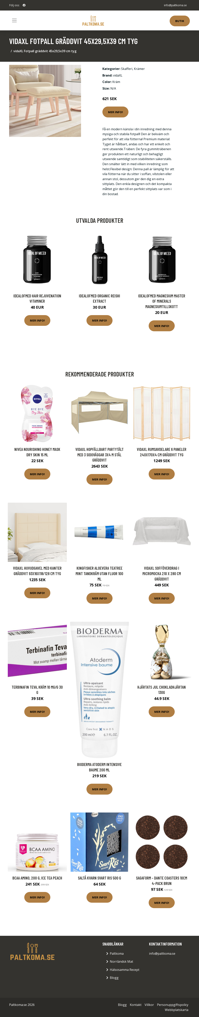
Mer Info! (115, 112)
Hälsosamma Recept (124, 970)
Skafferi (126, 69)
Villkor (149, 1005)
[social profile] (24, 5)
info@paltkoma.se (175, 5)
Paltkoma (117, 953)
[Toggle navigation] (14, 20)
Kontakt (135, 1005)
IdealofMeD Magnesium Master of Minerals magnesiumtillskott (161, 301)
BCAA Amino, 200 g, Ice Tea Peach (37, 877)
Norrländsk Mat (121, 961)
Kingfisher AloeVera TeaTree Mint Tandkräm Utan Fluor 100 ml (99, 573)
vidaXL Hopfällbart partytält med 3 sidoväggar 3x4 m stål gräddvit (99, 454)
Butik (179, 21)
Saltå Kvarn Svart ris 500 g (99, 877)
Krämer (139, 69)
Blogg (114, 978)
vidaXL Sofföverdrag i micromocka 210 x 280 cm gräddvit (161, 573)
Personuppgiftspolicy (172, 1005)
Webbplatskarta (176, 1010)
